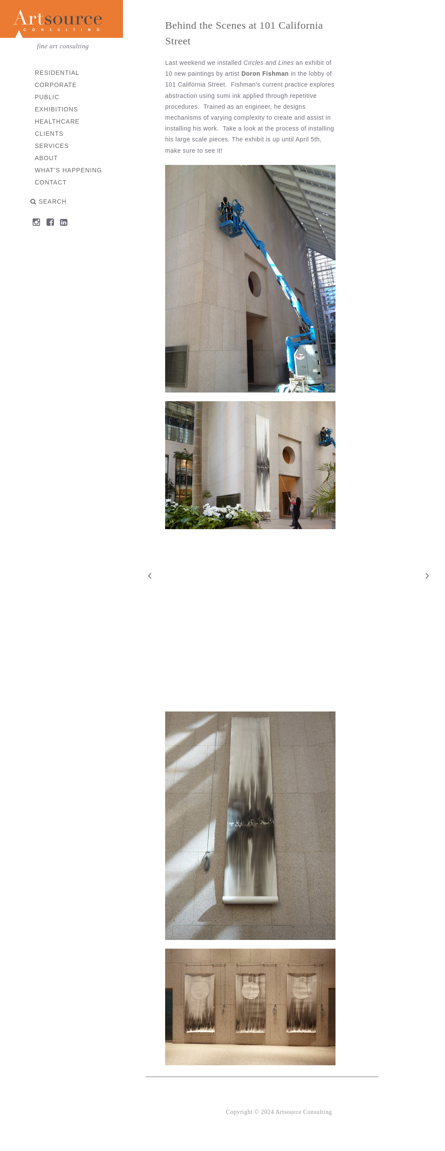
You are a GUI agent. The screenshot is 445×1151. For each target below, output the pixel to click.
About (46, 157)
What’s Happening (69, 170)
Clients (49, 133)
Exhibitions (57, 109)
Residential (57, 72)
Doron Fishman (265, 73)
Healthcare (57, 121)
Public (47, 97)
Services (52, 145)
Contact (51, 182)
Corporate (56, 84)
